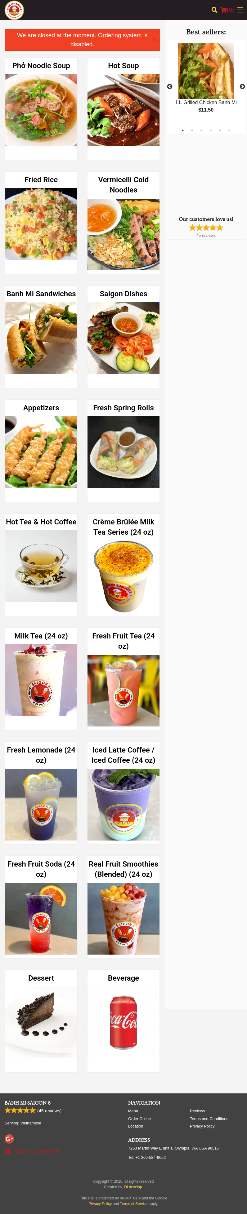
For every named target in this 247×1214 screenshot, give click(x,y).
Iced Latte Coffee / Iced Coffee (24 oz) (123, 755)
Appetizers (41, 408)
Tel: (147, 1157)
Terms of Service (134, 1204)
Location (135, 1126)
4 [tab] (211, 130)
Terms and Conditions (209, 1118)
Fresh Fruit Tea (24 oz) (123, 641)
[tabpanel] (206, 83)
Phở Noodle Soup (41, 65)
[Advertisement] (205, 176)
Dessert (41, 978)
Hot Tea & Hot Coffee (41, 522)
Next (242, 87)
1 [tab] (183, 130)
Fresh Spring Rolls (123, 408)
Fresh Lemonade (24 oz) (41, 755)
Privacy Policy (202, 1126)
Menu (133, 1111)
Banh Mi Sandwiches (41, 293)
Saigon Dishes (123, 293)
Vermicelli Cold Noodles (123, 185)
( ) (227, 10)
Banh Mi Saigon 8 (28, 1103)
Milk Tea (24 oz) (41, 636)
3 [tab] (201, 130)
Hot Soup (123, 65)
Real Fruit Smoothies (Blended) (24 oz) (123, 869)
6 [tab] (229, 130)
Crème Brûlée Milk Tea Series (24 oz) (123, 527)
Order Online (139, 1118)
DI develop (133, 1187)
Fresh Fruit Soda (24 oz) (41, 869)
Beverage (123, 978)
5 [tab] (220, 130)
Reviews (197, 1111)
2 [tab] (192, 130)
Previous (170, 87)
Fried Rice (41, 179)
